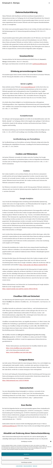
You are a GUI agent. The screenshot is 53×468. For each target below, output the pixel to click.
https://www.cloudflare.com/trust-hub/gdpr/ (19, 352)
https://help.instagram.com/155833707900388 (15, 380)
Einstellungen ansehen (26, 462)
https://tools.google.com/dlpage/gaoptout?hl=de (33, 264)
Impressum (35, 465)
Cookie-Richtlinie (19, 465)
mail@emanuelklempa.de (39, 64)
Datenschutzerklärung (27, 465)
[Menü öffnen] (49, 3)
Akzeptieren (26, 454)
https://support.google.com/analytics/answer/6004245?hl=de (20, 288)
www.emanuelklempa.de (28, 87)
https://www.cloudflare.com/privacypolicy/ (18, 348)
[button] (51, 441)
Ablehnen (26, 458)
